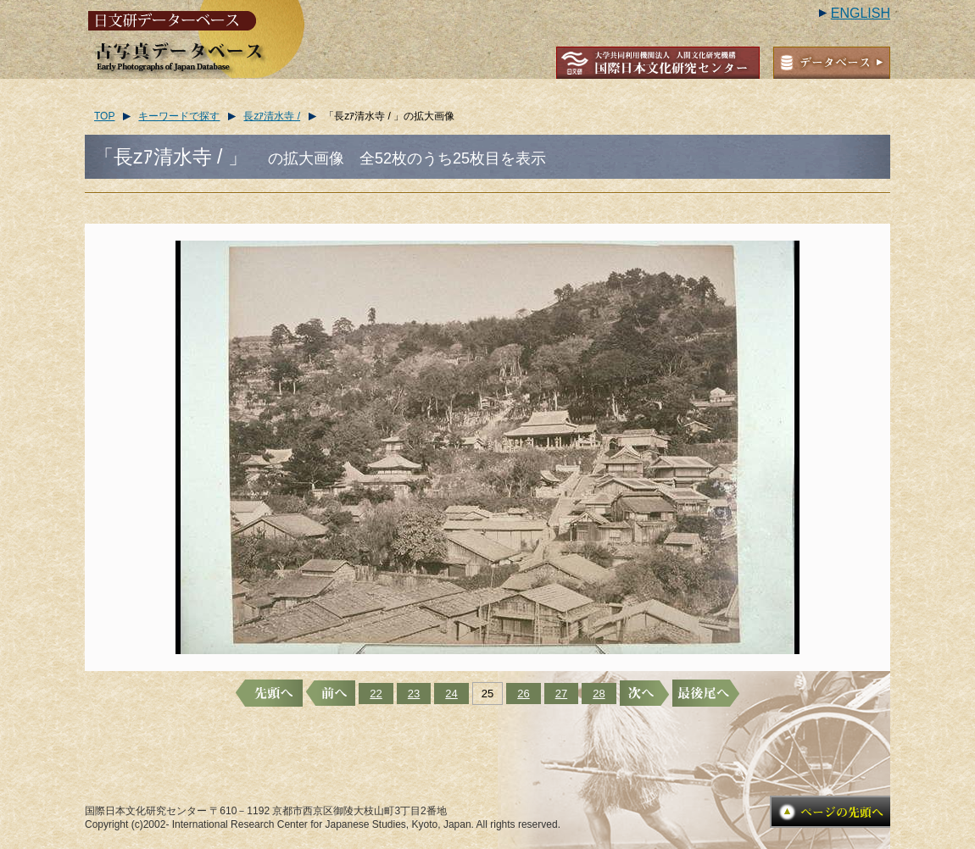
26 (523, 693)
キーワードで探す (179, 116)
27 (561, 693)
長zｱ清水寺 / (271, 116)
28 (598, 693)
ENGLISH (860, 13)
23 (414, 693)
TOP (104, 116)
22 (376, 693)
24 (451, 693)
